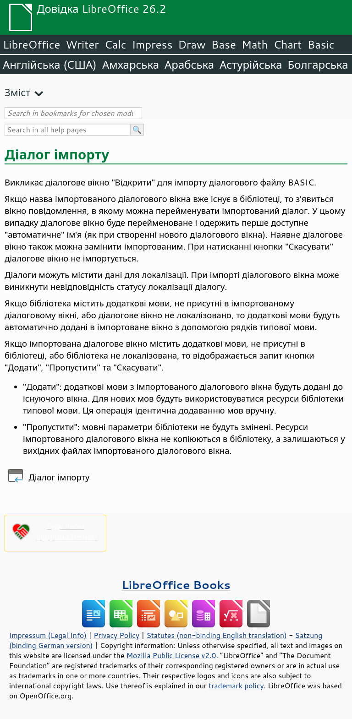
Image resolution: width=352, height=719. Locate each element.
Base (223, 44)
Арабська (189, 64)
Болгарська (318, 64)
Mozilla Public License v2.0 (171, 655)
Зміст (17, 92)
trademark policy (236, 686)
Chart (287, 44)
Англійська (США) (50, 64)
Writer (82, 44)
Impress (152, 44)
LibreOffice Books (176, 585)
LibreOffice (31, 44)
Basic (320, 44)
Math (255, 44)
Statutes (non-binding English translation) (216, 635)
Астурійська (251, 64)
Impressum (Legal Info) (48, 635)
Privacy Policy (116, 635)
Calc (115, 44)
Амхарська (130, 64)
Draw (191, 44)
